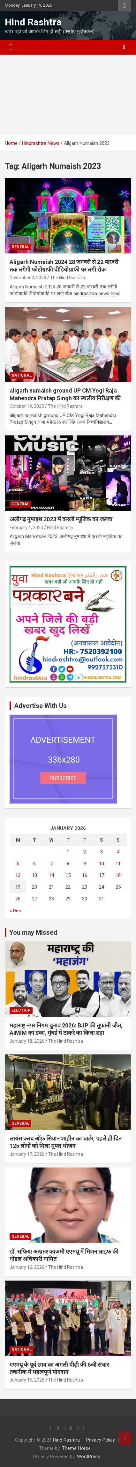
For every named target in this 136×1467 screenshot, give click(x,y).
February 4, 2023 (26, 527)
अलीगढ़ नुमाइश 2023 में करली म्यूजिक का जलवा (61, 519)
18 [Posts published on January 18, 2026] (118, 875)
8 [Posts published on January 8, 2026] (68, 863)
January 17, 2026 (27, 1154)
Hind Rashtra (33, 22)
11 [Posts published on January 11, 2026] (118, 863)
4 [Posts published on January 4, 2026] (118, 852)
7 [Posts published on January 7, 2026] (51, 863)
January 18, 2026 (27, 1041)
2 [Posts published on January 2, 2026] (84, 852)
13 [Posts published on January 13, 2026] (34, 875)
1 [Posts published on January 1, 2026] (68, 852)
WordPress (88, 1456)
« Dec (15, 910)
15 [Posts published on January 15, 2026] (68, 875)
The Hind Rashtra (67, 277)
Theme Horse (76, 1448)
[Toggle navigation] (11, 47)
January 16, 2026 (27, 1267)
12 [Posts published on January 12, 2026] (17, 875)
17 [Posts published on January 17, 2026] (101, 875)
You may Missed (33, 932)
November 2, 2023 (28, 277)
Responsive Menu (124, 5)
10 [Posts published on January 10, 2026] (101, 863)
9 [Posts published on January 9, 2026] (84, 863)
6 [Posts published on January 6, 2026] (34, 863)
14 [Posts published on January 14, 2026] (51, 875)
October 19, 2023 (27, 406)
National (21, 375)
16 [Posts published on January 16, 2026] (84, 875)
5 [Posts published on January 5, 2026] (18, 863)
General (20, 247)
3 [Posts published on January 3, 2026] (101, 852)
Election (21, 1010)
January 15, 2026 (27, 1380)
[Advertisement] (68, 95)
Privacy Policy (100, 1440)
